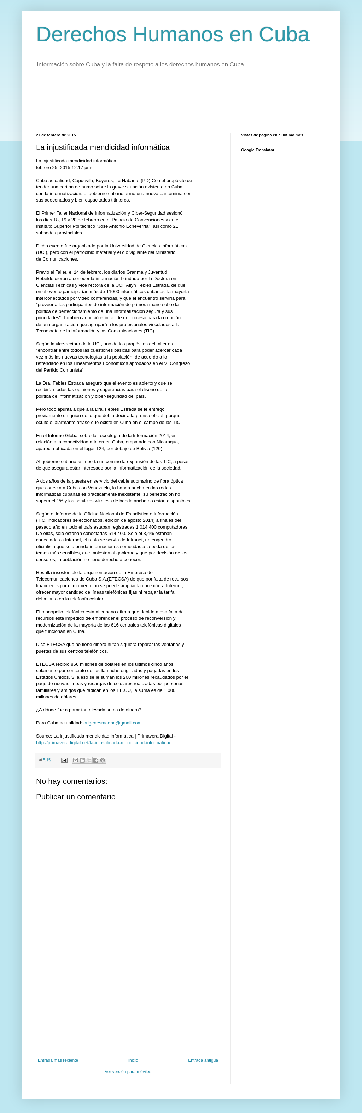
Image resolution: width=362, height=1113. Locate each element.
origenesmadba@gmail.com (112, 723)
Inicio (133, 1060)
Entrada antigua (203, 1060)
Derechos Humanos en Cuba (173, 34)
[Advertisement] (164, 105)
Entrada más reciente (58, 1060)
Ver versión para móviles (128, 1071)
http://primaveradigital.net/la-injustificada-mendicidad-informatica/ (103, 742)
